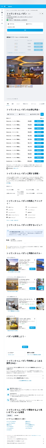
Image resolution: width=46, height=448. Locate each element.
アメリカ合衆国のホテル (30, 424)
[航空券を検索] (2, 10)
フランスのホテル (10, 426)
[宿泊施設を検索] (2, 12)
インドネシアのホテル (11, 423)
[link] (14, 272)
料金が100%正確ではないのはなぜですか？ (25, 443)
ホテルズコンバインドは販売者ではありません (25, 439)
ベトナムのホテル (10, 428)
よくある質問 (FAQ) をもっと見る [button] (25, 380)
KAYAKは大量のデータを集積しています (25, 441)
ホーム (8, 10)
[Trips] (2, 23)
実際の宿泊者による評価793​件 (20, 20)
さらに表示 (8, 183)
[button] (2, 6)
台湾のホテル (27, 421)
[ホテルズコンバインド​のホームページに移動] (8, 6)
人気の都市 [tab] (16, 415)
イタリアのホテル (28, 428)
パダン (26, 10)
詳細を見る (32, 268)
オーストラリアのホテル (11, 421)
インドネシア (12, 10)
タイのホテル (9, 429)
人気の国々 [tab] (9, 415)
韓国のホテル (9, 424)
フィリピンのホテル (29, 426)
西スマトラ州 (20, 10)
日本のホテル (27, 423)
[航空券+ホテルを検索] (2, 17)
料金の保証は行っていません (36, 435)
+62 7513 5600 (10, 18)
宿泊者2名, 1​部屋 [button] (11, 27)
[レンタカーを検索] (2, 15)
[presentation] (17, 98)
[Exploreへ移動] (2, 20)
